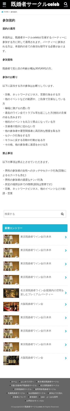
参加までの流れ (55, 393)
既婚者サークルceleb (35, 4)
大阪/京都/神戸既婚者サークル (23, 385)
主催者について (19, 397)
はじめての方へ (27, 382)
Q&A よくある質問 (49, 397)
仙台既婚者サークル (36, 393)
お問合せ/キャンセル (35, 401)
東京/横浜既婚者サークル (48, 382)
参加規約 (33, 397)
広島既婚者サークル (22, 389)
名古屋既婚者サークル (49, 385)
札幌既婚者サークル (16, 393)
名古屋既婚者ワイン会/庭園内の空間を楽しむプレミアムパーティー (33, 293)
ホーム (14, 382)
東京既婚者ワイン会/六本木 (27, 238)
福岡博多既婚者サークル (45, 389)
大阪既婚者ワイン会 (23, 305)
